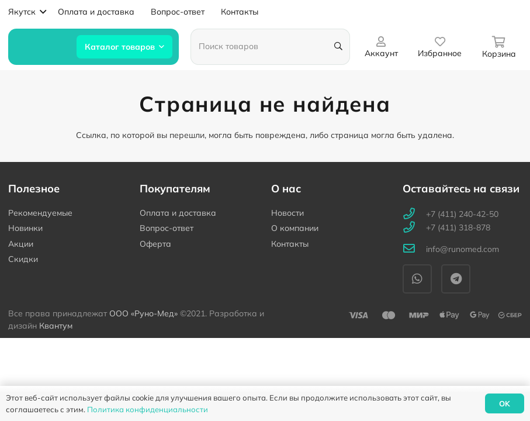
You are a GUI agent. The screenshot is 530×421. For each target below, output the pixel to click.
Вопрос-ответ (166, 228)
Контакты (290, 244)
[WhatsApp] (417, 279)
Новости (287, 213)
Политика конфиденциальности (147, 409)
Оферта (155, 244)
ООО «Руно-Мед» (143, 313)
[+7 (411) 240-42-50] (414, 214)
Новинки (25, 228)
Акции (20, 244)
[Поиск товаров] (269, 47)
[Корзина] (499, 46)
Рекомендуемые (40, 213)
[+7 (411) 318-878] (414, 227)
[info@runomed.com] (414, 249)
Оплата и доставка (178, 213)
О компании (294, 228)
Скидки (23, 259)
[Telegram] (455, 279)
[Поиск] (338, 46)
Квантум (55, 325)
